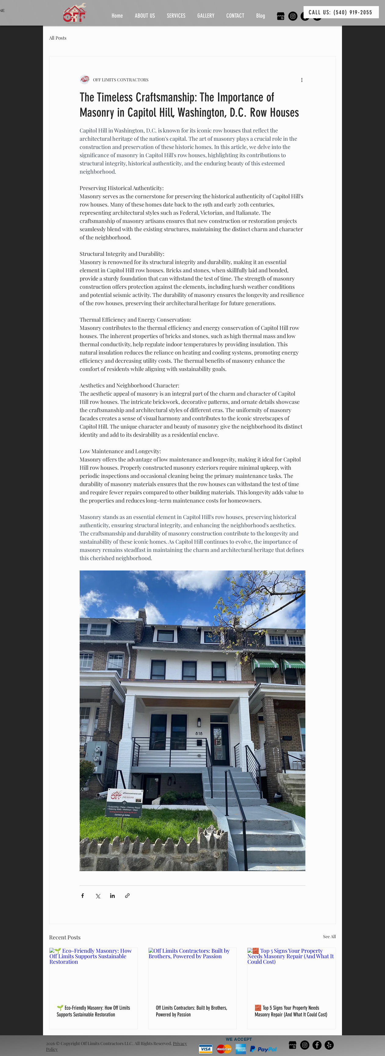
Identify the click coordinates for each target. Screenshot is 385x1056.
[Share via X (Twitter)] (97, 896)
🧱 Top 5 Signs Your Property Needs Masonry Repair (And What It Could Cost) (291, 1011)
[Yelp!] (329, 1045)
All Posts (58, 38)
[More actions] (301, 79)
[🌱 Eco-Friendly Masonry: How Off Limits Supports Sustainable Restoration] (93, 972)
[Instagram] (292, 16)
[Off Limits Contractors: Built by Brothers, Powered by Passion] (193, 972)
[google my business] (280, 16)
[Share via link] (127, 896)
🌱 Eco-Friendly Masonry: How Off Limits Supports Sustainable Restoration (93, 1011)
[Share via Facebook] (82, 896)
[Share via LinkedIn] (112, 896)
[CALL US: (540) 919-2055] (341, 12)
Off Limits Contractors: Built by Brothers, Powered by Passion (191, 1011)
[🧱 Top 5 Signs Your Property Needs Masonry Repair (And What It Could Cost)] (291, 972)
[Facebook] (317, 1045)
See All (329, 936)
